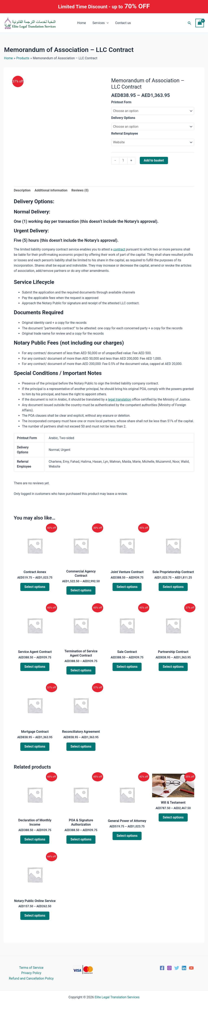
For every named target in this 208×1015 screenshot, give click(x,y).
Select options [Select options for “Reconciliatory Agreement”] (80, 746)
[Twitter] (176, 968)
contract (119, 249)
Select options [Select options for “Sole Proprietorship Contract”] (173, 587)
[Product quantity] (123, 161)
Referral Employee (124, 133)
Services (100, 23)
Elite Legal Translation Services (117, 997)
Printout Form (121, 102)
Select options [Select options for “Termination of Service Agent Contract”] (80, 670)
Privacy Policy (31, 973)
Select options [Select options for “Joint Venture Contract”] (127, 587)
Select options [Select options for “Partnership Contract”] (173, 667)
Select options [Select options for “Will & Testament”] (173, 817)
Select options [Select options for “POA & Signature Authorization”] (80, 839)
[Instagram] (169, 968)
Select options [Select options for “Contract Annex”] (34, 587)
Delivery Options (123, 118)
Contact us (123, 23)
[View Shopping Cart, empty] (199, 23)
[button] (107, 23)
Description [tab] (22, 190)
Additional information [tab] (51, 190)
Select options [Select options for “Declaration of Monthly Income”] (34, 839)
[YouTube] (191, 968)
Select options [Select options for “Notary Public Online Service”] (34, 915)
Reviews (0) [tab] (80, 190)
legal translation (119, 399)
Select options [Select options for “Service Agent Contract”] (34, 667)
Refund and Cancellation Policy (31, 978)
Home (81, 23)
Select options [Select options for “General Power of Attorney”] (127, 836)
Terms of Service (31, 968)
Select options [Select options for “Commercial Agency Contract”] (80, 590)
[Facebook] (162, 968)
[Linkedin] (184, 968)
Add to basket (154, 160)
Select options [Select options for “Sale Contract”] (127, 667)
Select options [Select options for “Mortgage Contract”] (34, 746)
